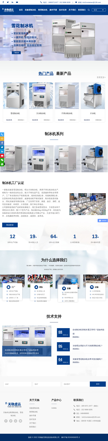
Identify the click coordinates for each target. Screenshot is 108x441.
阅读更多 (10, 225)
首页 (21, 10)
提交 (97, 384)
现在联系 (9, 120)
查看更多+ (101, 77)
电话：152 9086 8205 (82, 410)
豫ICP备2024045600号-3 (70, 437)
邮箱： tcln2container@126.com (86, 417)
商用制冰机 (42, 10)
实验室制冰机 (30, 10)
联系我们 (82, 10)
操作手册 (53, 10)
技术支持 (63, 10)
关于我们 (72, 10)
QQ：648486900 (81, 413)
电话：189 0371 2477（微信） (86, 406)
